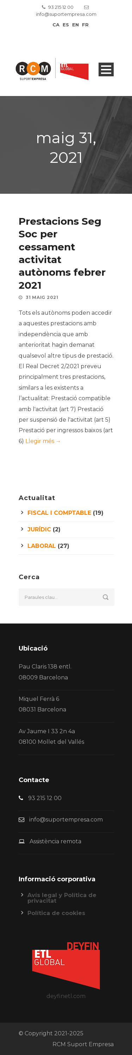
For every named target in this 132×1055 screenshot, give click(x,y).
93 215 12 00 (61, 7)
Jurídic (39, 529)
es (66, 24)
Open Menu (106, 69)
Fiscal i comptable (59, 513)
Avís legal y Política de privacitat (61, 898)
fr (85, 24)
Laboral (41, 546)
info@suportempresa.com (66, 14)
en (75, 24)
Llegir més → (43, 441)
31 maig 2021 (42, 297)
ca (55, 24)
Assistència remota (55, 841)
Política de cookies (56, 913)
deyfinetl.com (66, 996)
